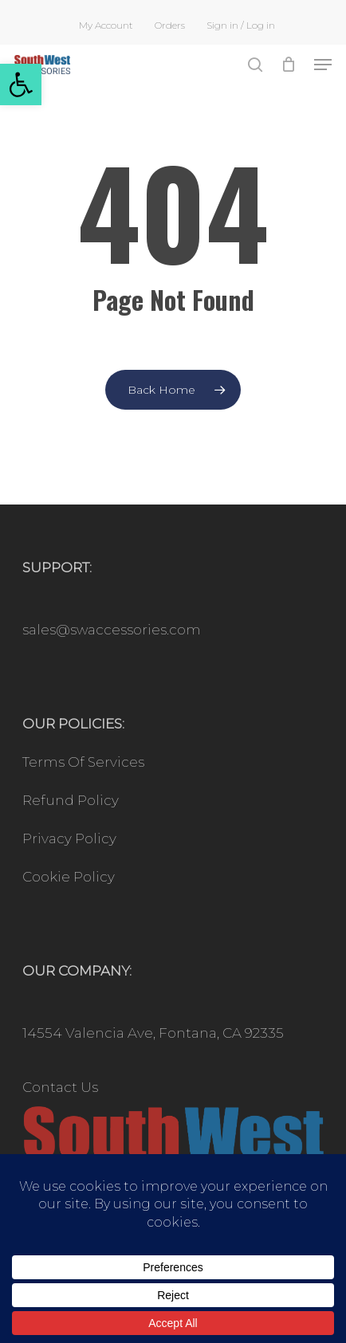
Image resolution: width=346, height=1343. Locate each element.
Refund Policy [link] (70, 800)
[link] (20, 84)
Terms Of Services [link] (83, 762)
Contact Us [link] (60, 1087)
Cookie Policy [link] (68, 877)
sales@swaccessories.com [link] (111, 630)
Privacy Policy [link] (69, 838)
